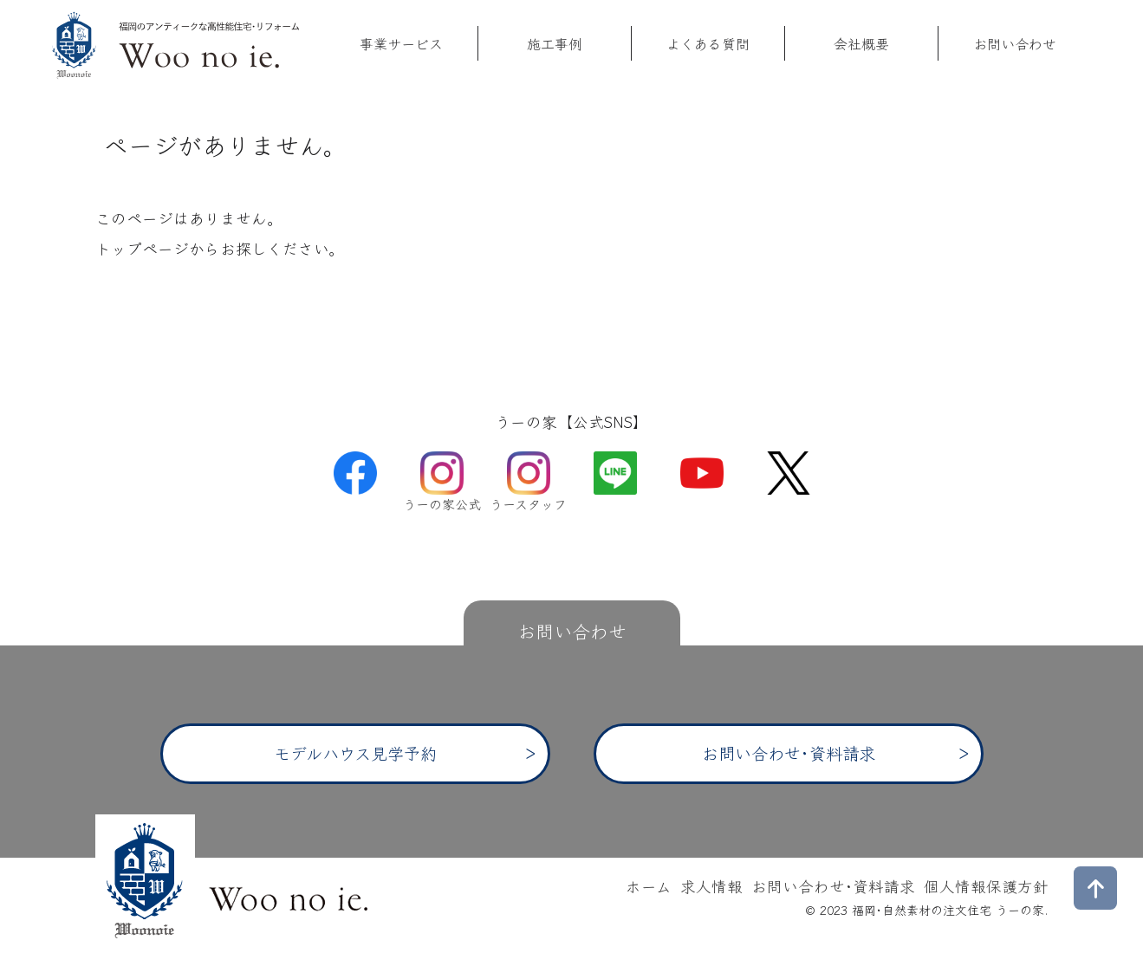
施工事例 (554, 43)
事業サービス (401, 43)
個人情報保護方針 (986, 886)
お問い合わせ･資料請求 (788, 753)
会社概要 (861, 43)
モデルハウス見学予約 (355, 753)
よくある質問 (708, 43)
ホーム (649, 886)
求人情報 (711, 886)
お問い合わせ (1014, 43)
